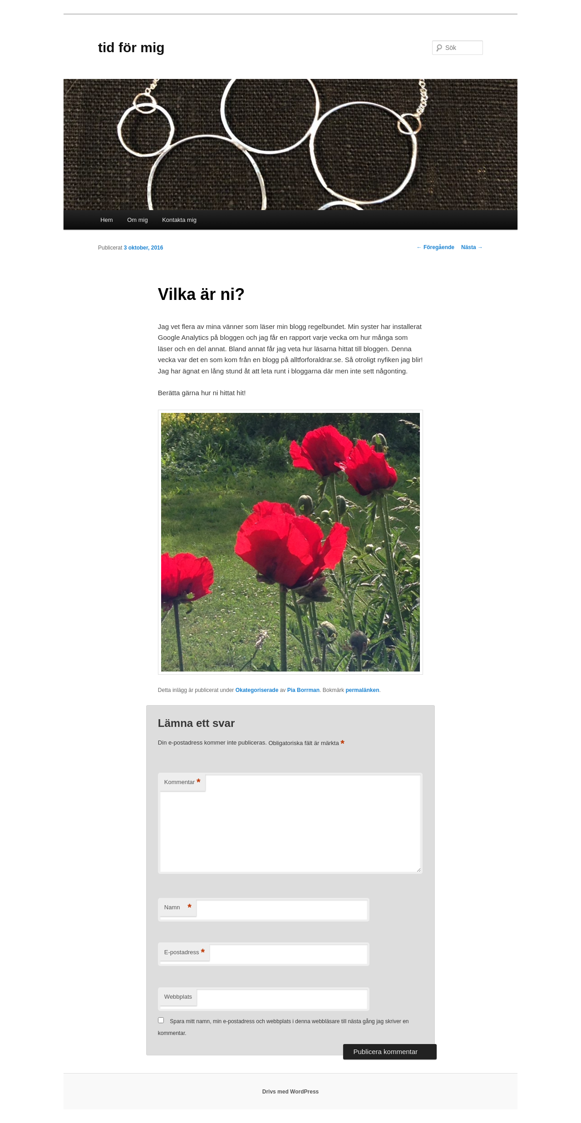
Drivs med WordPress (290, 1092)
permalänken (362, 690)
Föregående (435, 247)
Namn (178, 907)
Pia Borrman (303, 690)
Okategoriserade (257, 690)
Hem (106, 219)
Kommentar (182, 782)
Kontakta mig (179, 219)
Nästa (472, 247)
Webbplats (178, 996)
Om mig (137, 219)
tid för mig (131, 47)
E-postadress (184, 952)
